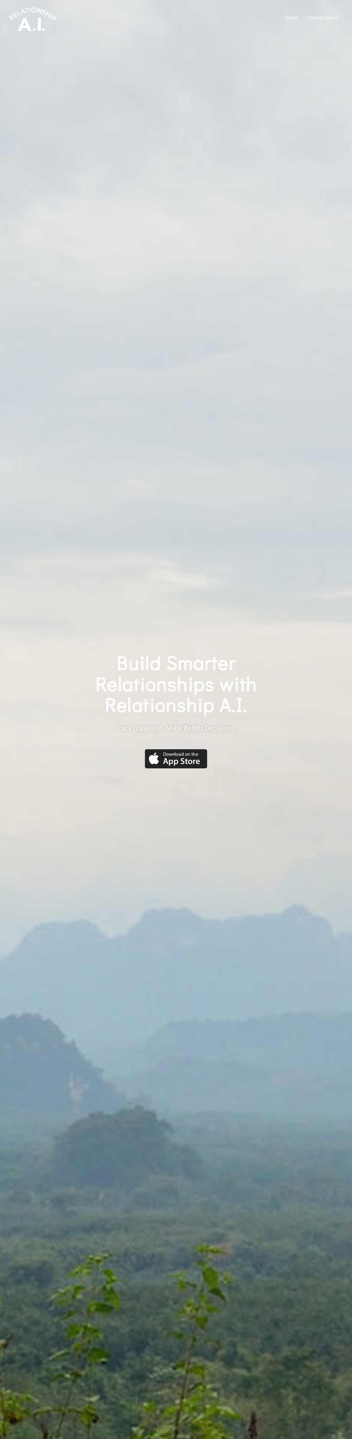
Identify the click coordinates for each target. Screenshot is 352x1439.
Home (291, 17)
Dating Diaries (323, 17)
